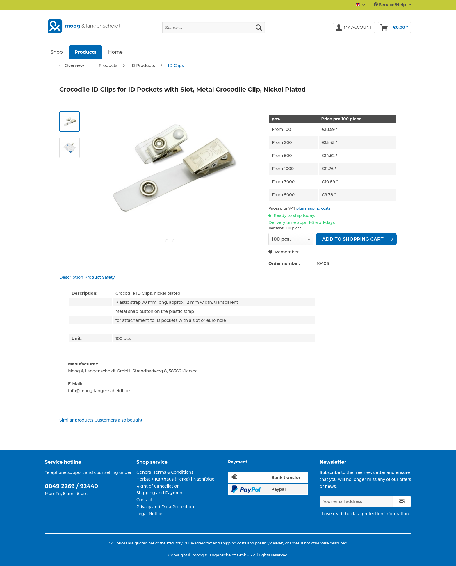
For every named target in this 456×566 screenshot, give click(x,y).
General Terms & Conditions (164, 472)
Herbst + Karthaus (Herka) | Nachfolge (175, 479)
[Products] (85, 52)
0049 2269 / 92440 (71, 486)
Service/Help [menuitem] (390, 4)
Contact (144, 499)
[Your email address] (356, 501)
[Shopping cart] (394, 27)
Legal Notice (149, 513)
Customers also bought (118, 420)
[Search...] (213, 27)
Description (71, 277)
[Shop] (57, 52)
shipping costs (233, 543)
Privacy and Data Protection (165, 506)
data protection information (380, 513)
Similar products (76, 420)
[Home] (115, 52)
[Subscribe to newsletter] (402, 501)
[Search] (259, 27)
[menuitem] (213, 30)
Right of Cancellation (158, 486)
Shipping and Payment (160, 492)
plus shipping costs (313, 208)
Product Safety (99, 277)
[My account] (354, 27)
